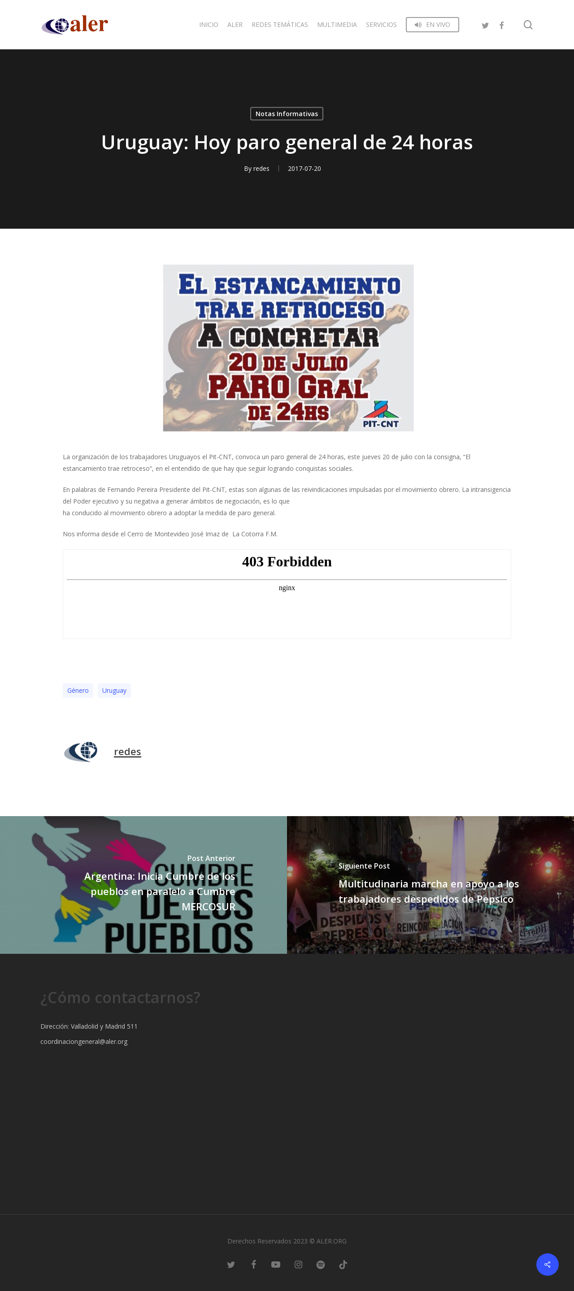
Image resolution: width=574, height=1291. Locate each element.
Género (78, 690)
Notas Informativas (287, 113)
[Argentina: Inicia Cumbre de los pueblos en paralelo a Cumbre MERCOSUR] (143, 885)
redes (261, 168)
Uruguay (114, 690)
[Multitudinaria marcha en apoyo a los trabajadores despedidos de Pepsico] (430, 885)
